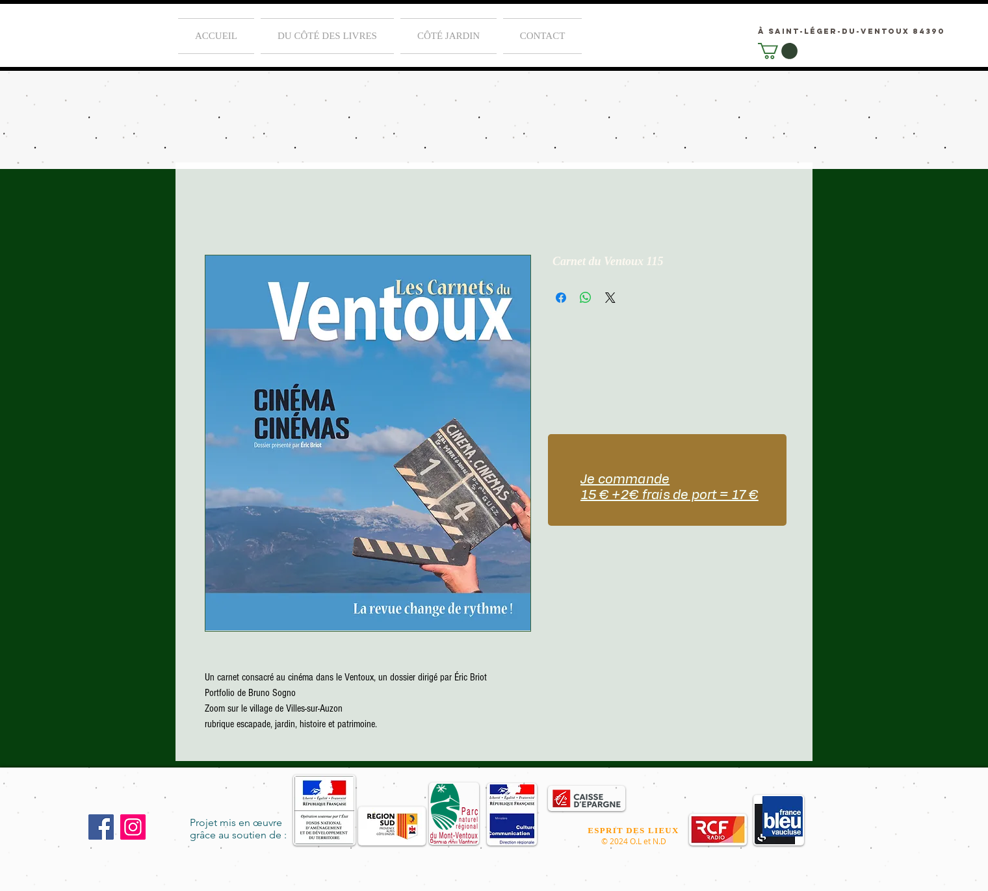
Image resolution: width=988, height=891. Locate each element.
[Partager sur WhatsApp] (585, 297)
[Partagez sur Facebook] (561, 297)
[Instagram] (133, 827)
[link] (778, 51)
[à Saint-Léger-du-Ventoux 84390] (851, 31)
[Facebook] (101, 827)
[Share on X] (610, 297)
